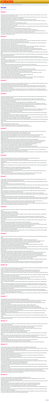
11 (11, 9)
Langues (18, 1)
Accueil (15, 1)
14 (14, 9)
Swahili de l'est (7, 4)
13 (13, 9)
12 (12, 9)
